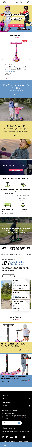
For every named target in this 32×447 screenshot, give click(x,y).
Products (5, 395)
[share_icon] (3, 437)
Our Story (23, 209)
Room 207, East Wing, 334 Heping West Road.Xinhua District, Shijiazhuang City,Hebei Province (17, 417)
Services (5, 399)
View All (16, 94)
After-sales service (22, 191)
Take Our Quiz (16, 170)
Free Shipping (7, 209)
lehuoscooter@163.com (11, 410)
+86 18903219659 (9, 413)
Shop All (15, 37)
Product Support (8, 190)
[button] (29, 59)
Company (5, 406)
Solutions (6, 402)
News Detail (23, 351)
